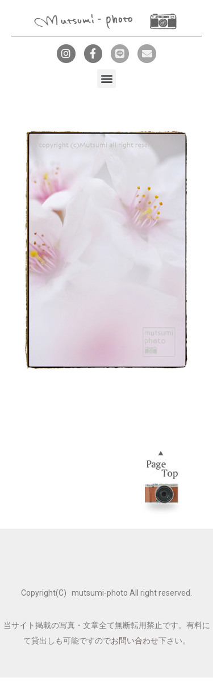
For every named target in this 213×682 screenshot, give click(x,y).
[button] (106, 78)
